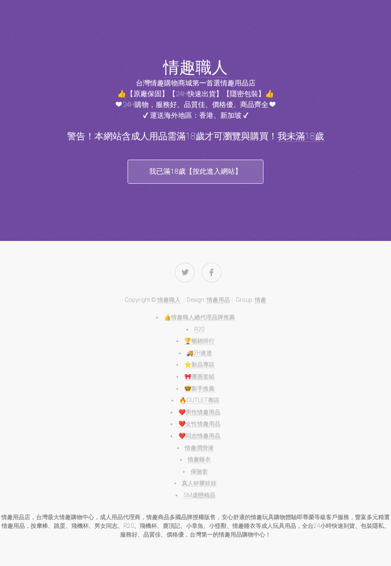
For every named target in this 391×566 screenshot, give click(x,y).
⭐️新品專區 (199, 364)
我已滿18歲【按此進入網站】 (195, 171)
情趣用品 (218, 299)
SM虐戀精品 (199, 495)
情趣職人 (195, 67)
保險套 (199, 471)
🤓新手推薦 (199, 388)
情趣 (260, 299)
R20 (199, 329)
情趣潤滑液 (199, 448)
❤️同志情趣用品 (199, 435)
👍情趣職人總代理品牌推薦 (199, 317)
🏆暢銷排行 (199, 341)
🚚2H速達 (199, 353)
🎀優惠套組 (199, 376)
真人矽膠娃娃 (199, 483)
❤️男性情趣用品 (199, 412)
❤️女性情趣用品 (199, 423)
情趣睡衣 (199, 459)
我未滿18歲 (301, 136)
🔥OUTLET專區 (199, 400)
